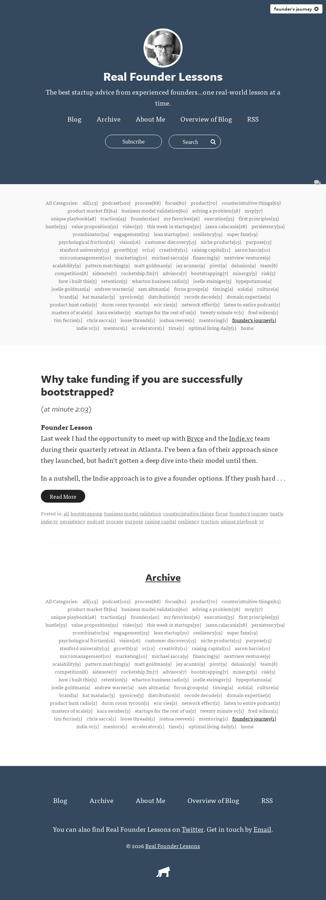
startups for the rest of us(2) (165, 312)
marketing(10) (131, 257)
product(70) (204, 203)
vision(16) (129, 242)
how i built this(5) (78, 281)
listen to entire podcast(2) (252, 304)
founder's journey (296, 8)
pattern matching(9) (107, 265)
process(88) (148, 203)
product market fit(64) (92, 210)
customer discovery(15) (170, 242)
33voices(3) (131, 296)
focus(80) (175, 203)
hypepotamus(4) (253, 281)
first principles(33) (259, 218)
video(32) (132, 226)
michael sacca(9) (170, 257)
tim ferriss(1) (68, 320)
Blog (74, 118)
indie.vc (49, 521)
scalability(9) (67, 265)
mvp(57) (253, 210)
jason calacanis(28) (226, 226)
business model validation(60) (154, 210)
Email (262, 828)
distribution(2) (164, 296)
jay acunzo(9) (190, 265)
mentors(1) (115, 328)
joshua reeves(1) (176, 320)
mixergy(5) (245, 273)
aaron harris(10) (252, 249)
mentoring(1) (213, 320)
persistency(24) (267, 226)
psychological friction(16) (87, 242)
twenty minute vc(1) (222, 312)
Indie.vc (241, 437)
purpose (134, 521)
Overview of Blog (206, 118)
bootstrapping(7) (209, 273)
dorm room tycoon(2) (125, 304)
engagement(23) (131, 234)
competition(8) (71, 273)
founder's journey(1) (254, 320)
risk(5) (268, 273)
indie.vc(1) (87, 328)
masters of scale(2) (71, 312)
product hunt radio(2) (73, 304)
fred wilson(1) (263, 312)
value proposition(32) (94, 226)
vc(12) (148, 249)
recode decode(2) (203, 296)
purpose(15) (258, 242)
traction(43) (113, 218)
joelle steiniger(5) (212, 281)
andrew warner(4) (114, 289)
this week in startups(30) (174, 226)
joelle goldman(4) (70, 289)
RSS (253, 118)
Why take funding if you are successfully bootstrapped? (142, 385)
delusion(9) (243, 265)
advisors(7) (174, 273)
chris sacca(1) (101, 320)
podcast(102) (116, 203)
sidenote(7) (104, 273)
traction (210, 521)
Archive (108, 118)
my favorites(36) (182, 218)
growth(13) (125, 249)
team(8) (268, 265)
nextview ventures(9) (247, 257)
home (247, 328)
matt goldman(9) (153, 265)
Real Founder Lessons (172, 845)
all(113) (90, 203)
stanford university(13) (84, 249)
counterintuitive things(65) (251, 203)
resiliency (188, 521)
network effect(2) (200, 304)
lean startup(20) (171, 234)
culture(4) (267, 289)
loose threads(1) (137, 320)
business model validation (132, 513)
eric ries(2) (165, 304)
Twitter (192, 828)
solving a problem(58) (216, 210)
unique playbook (239, 521)
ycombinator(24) (90, 234)
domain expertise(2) (249, 296)
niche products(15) (221, 242)
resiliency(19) (207, 234)
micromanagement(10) (85, 257)
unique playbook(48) (73, 218)
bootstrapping (86, 513)
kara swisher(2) (113, 312)
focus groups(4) (191, 289)
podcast (95, 521)
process (114, 521)
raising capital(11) (211, 249)
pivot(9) (218, 265)
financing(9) (206, 257)
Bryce (195, 437)
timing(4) (223, 289)
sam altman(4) (153, 289)
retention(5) (114, 281)
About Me (150, 118)
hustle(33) (56, 226)
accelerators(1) (148, 328)
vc (261, 521)
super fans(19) (242, 234)
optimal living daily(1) (212, 328)
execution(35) (219, 218)
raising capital (160, 521)
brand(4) (68, 296)
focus (222, 513)
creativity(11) (173, 249)
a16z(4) (245, 289)
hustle (276, 513)
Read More (63, 496)
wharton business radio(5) (160, 281)
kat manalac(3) (98, 296)
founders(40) (145, 218)
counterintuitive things (188, 513)
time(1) (176, 328)
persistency (72, 521)
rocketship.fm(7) (139, 273)
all (66, 513)
